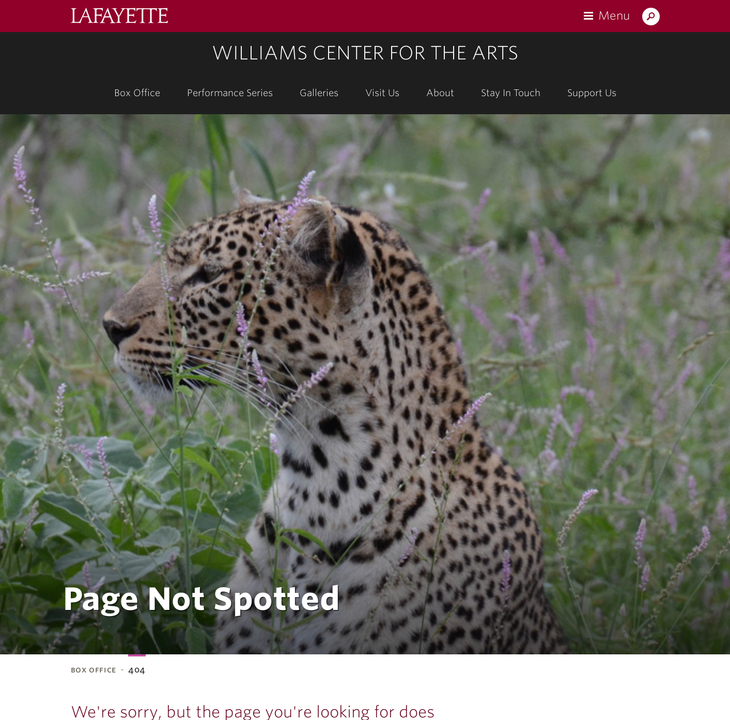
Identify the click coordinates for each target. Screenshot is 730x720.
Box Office (137, 92)
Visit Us (382, 92)
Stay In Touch (510, 92)
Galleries (319, 92)
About (440, 92)
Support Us (591, 92)
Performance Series (230, 92)
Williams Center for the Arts (365, 52)
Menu (614, 15)
